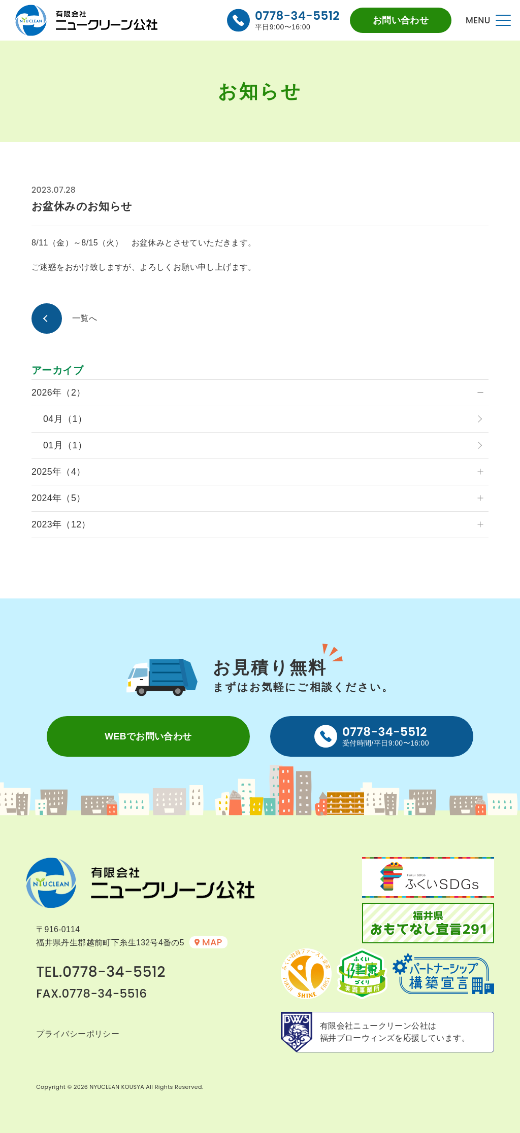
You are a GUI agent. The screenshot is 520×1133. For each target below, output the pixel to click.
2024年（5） (58, 498)
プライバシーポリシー (77, 1034)
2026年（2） (58, 392)
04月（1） (65, 419)
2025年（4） (58, 472)
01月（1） (65, 445)
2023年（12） (61, 524)
